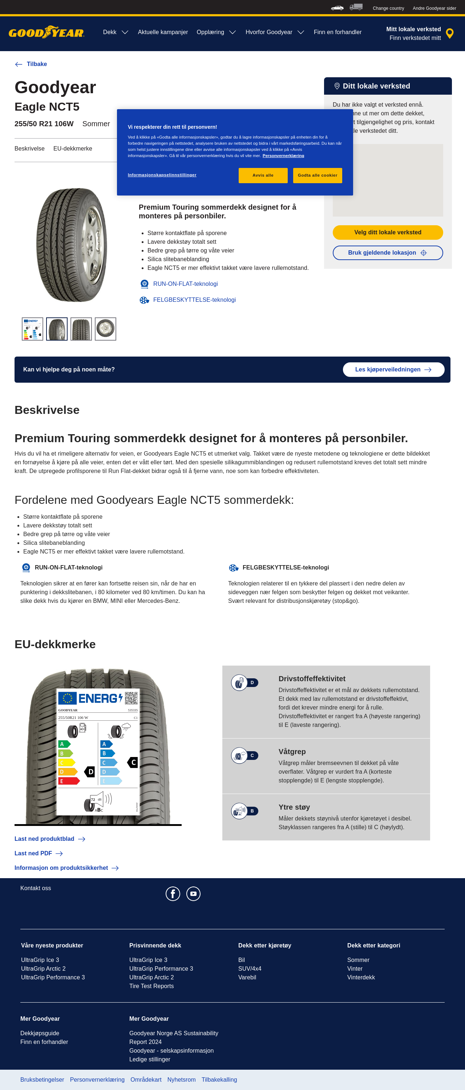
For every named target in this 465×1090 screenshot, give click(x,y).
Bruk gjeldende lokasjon (388, 252)
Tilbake (31, 64)
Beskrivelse (30, 148)
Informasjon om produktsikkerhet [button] (67, 868)
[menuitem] (337, 7)
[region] (235, 152)
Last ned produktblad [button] (50, 839)
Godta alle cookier (317, 175)
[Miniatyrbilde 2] (57, 329)
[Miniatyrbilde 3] (81, 329)
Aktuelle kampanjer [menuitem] (163, 32)
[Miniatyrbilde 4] (105, 329)
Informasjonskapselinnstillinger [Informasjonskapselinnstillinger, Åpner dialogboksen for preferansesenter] (162, 175)
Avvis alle (263, 175)
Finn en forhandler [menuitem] (338, 32)
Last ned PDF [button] (39, 853)
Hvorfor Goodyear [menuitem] (275, 32)
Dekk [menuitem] (116, 32)
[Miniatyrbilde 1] (32, 329)
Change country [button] (388, 8)
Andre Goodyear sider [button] (434, 8)
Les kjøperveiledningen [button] (393, 369)
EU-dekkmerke (72, 148)
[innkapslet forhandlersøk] (422, 33)
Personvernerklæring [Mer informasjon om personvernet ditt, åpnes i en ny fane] (283, 155)
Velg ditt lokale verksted (388, 232)
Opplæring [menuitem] (217, 32)
